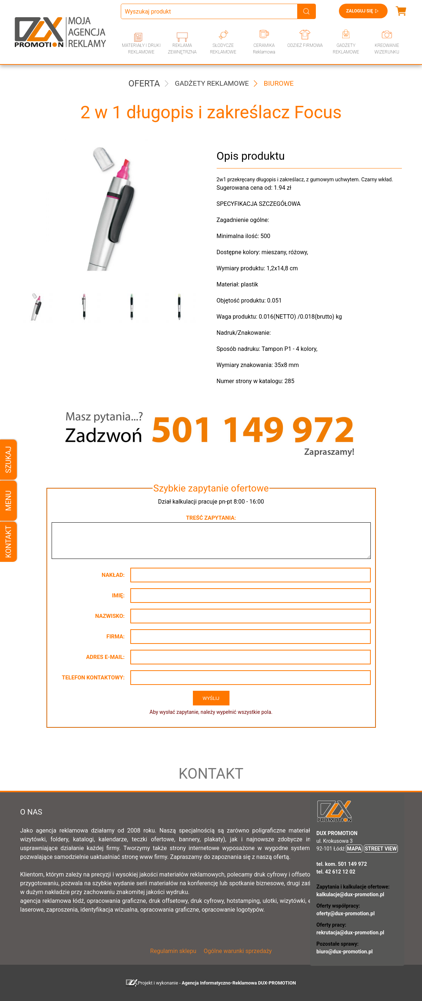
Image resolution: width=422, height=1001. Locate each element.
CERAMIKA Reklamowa (264, 49)
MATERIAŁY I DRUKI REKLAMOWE (141, 49)
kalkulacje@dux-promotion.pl (350, 894)
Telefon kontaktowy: (93, 677)
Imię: (118, 595)
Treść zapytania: (211, 518)
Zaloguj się (363, 11)
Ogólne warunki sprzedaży (237, 951)
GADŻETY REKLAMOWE (346, 49)
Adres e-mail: (105, 657)
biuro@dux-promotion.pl (345, 951)
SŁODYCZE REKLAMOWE (223, 49)
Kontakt (8, 541)
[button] (38, 306)
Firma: (116, 636)
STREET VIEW (381, 849)
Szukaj (8, 459)
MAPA (354, 849)
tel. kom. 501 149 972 (342, 864)
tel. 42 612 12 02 (336, 872)
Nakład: (113, 575)
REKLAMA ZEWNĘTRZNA (182, 49)
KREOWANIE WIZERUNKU (386, 49)
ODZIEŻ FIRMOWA (305, 45)
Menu (8, 500)
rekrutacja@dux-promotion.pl (350, 932)
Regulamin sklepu (173, 951)
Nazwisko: (110, 616)
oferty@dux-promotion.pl (346, 913)
